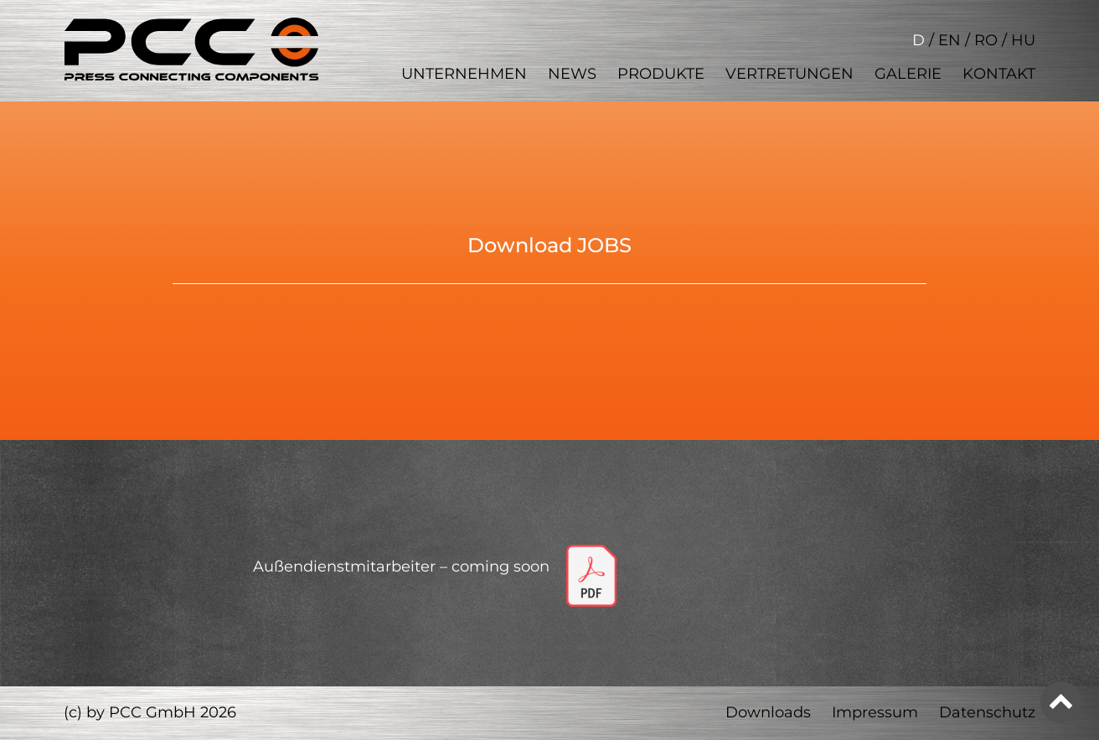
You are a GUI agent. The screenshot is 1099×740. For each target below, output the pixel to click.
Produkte (660, 74)
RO (986, 40)
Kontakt (998, 74)
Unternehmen (464, 74)
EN (949, 40)
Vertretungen (789, 74)
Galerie (908, 74)
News (572, 74)
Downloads (768, 712)
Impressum (875, 712)
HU (1023, 40)
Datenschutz (987, 712)
